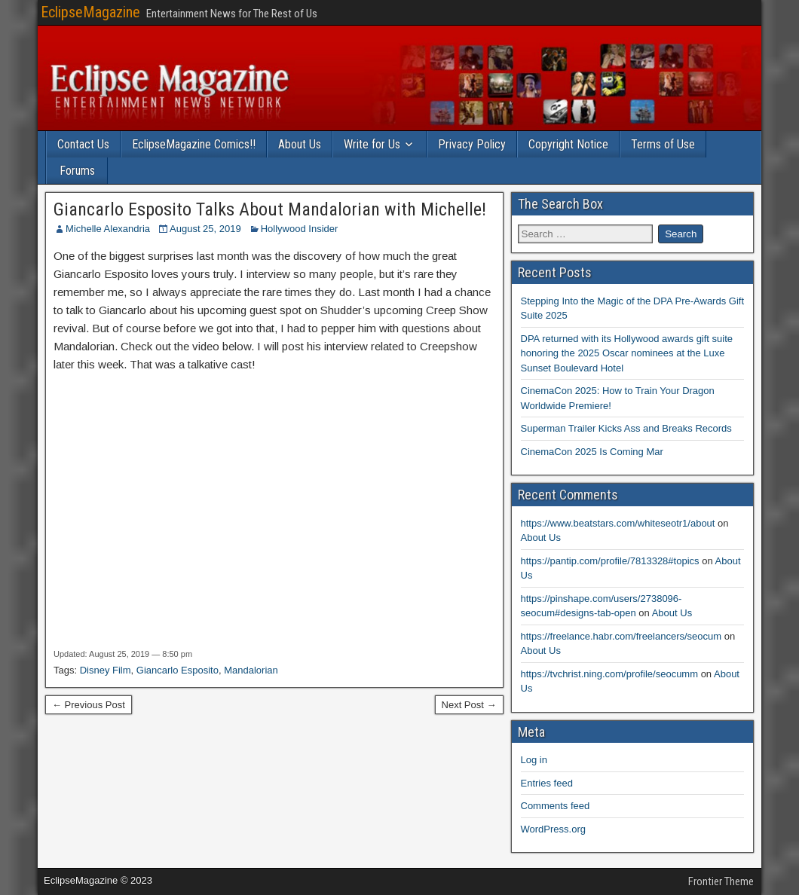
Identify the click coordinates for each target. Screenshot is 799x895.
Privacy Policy (472, 144)
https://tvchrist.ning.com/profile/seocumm (610, 674)
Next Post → (469, 704)
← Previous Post (88, 704)
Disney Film (105, 670)
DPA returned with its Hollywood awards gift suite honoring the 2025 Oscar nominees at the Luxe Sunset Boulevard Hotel (627, 353)
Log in (534, 759)
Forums (77, 170)
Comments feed (555, 805)
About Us (299, 144)
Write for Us (372, 144)
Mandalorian (251, 670)
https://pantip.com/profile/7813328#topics (610, 561)
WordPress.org (553, 829)
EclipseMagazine (90, 12)
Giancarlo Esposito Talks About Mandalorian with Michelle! (270, 209)
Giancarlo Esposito (177, 670)
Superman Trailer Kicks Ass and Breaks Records (626, 428)
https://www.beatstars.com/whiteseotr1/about (618, 523)
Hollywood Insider (299, 228)
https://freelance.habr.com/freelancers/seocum (621, 636)
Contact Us (83, 144)
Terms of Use (663, 144)
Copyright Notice (568, 144)
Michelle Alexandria (108, 228)
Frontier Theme (721, 881)
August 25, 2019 (205, 228)
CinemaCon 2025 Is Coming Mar (592, 451)
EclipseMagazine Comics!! (194, 144)
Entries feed (547, 783)
